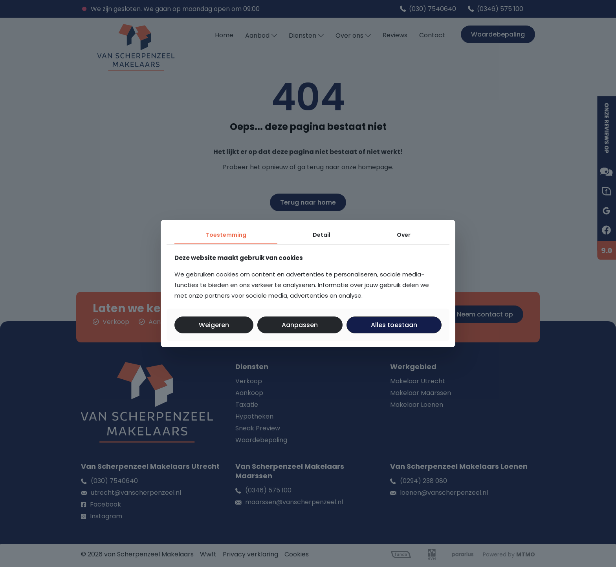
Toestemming (226, 235)
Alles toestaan (394, 324)
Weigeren (214, 324)
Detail (321, 235)
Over (404, 235)
